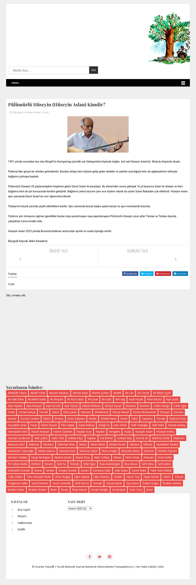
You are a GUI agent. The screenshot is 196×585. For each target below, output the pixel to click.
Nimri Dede (132, 457)
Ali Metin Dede (37, 399)
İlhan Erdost (79, 490)
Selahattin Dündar (19, 470)
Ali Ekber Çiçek (162, 393)
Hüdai (127, 431)
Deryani (165, 412)
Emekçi (59, 418)
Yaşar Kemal (151, 477)
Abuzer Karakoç (59, 393)
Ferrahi (161, 418)
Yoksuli (179, 477)
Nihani (117, 457)
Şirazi (149, 490)
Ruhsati (74, 464)
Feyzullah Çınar (17, 425)
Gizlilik (21, 529)
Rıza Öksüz (131, 464)
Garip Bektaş (86, 425)
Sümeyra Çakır (102, 470)
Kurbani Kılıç (124, 438)
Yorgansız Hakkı (17, 483)
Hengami (114, 431)
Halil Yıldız (158, 425)
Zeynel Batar (114, 483)
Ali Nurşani (56, 399)
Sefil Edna (148, 464)
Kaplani (91, 438)
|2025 (160, 566)
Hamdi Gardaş (176, 425)
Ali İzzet (106, 399)
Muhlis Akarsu (46, 451)
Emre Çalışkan (76, 418)
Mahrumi (179, 438)
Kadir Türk (57, 438)
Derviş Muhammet (144, 412)
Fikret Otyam (49, 425)
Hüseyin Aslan (33, 112)
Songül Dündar (67, 470)
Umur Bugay (62, 477)
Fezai (33, 425)
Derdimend (101, 412)
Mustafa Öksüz (130, 451)
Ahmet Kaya (80, 393)
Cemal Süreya (26, 412)
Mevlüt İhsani (117, 444)
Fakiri (134, 418)
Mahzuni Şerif (16, 444)
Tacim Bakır (138, 470)
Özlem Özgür (150, 483)
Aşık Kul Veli (53, 406)
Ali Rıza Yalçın (75, 399)
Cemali (43, 412)
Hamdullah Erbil (17, 431)
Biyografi (18, 112)
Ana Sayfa (24, 509)
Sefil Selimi (164, 464)
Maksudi (34, 444)
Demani (86, 412)
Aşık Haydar (15, 406)
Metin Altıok (97, 444)
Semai (38, 470)
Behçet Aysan (113, 406)
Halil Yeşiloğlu (139, 425)
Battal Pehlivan (91, 406)
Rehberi (36, 464)
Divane (12, 418)
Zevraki (97, 483)
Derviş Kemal (120, 412)
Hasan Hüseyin (40, 431)
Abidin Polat (37, 393)
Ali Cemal (143, 393)
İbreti (54, 490)
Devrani (178, 412)
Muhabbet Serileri (167, 444)
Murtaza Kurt (67, 451)
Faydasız (147, 418)
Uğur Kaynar (82, 477)
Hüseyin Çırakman (19, 438)
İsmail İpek (118, 490)
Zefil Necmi (82, 483)
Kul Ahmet (106, 438)
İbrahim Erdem (37, 490)
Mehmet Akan (66, 444)
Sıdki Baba (121, 470)
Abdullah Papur (17, 393)
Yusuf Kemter (39, 483)
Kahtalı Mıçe (75, 438)
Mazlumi (48, 444)
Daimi (55, 412)
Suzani (85, 470)
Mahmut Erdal (160, 438)
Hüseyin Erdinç (165, 431)
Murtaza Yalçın (88, 451)
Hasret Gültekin (62, 431)
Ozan (45, 112)
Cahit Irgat (180, 406)
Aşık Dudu (172, 399)
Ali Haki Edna (16, 399)
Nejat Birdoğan (40, 457)
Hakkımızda (25, 523)
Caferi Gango (161, 406)
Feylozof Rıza (177, 418)
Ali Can (129, 393)
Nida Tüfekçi (101, 457)
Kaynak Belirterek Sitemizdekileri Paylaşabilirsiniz (105, 566)
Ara (93, 70)
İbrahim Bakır (16, 490)
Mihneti (147, 444)
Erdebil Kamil (108, 418)
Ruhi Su (61, 464)
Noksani (149, 457)
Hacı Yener (120, 425)
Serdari (50, 470)
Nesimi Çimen (62, 457)
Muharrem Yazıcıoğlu (21, 451)
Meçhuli (134, 444)
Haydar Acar (83, 431)
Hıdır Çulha (40, 438)
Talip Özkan (15, 477)
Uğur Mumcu (102, 477)
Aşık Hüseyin (34, 406)
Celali (11, 412)
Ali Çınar (93, 399)
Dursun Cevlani (29, 418)
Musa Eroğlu (109, 451)
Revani (49, 464)
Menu (15, 82)
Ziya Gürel (132, 483)
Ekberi (47, 418)
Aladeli (117, 393)
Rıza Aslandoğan (110, 464)
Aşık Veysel (71, 406)
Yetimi (167, 477)
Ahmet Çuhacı (100, 393)
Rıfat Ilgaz (89, 464)
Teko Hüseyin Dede (38, 477)
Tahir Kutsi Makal (161, 470)
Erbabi (92, 418)
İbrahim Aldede (172, 483)
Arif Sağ (120, 399)
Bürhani (144, 406)
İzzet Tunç (135, 490)
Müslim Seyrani (167, 451)
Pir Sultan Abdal (17, 464)
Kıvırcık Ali (142, 438)
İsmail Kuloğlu (99, 490)
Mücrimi (149, 451)
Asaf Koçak (136, 399)
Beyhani (131, 406)
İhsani (64, 490)
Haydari (100, 431)
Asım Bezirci (154, 399)
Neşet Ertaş (82, 457)
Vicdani (118, 477)
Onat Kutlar (165, 457)
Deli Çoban (70, 412)
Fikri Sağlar (67, 425)
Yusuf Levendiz (61, 483)
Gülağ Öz (104, 425)
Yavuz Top (132, 477)
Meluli (82, 444)
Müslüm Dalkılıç (17, 457)
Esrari (123, 418)
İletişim (22, 516)
